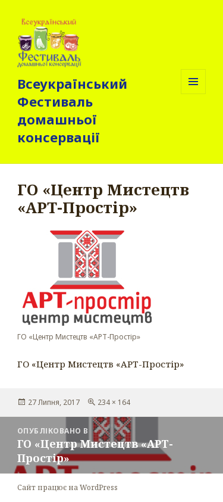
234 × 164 (114, 402)
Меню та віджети (193, 93)
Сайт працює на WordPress (67, 487)
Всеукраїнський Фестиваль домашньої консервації (72, 110)
